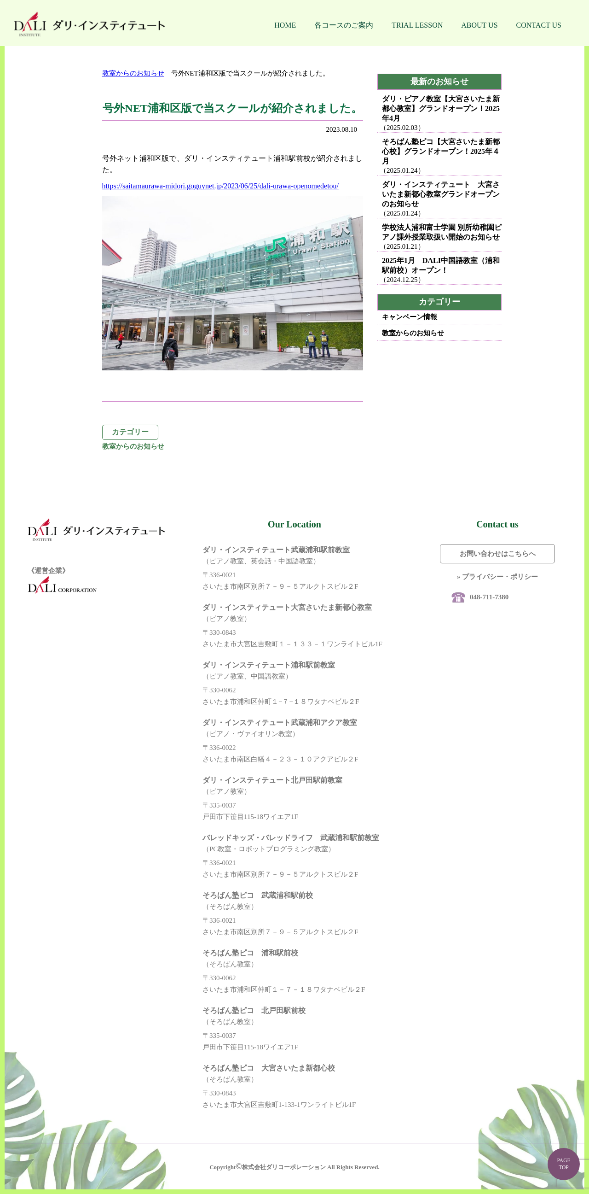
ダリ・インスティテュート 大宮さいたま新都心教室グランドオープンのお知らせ (441, 194)
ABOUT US (479, 25)
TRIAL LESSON (417, 25)
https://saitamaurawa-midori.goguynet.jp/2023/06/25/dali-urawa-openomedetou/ (220, 186)
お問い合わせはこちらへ (498, 553)
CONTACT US (538, 25)
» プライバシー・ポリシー (497, 576)
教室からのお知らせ (133, 73)
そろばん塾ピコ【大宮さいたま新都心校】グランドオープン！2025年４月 (441, 151)
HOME (285, 25)
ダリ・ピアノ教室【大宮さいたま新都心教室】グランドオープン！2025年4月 (441, 108)
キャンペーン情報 (409, 317)
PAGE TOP (563, 1164)
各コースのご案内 (343, 25)
